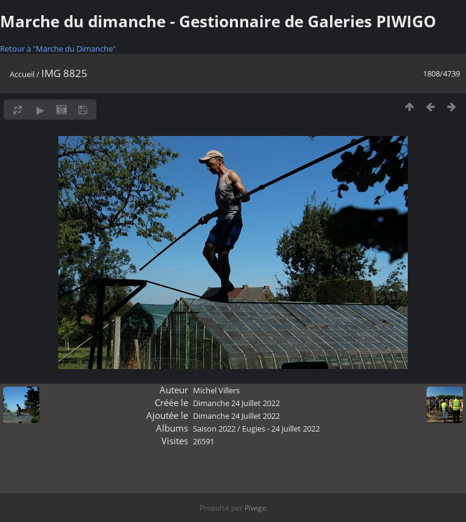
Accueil (22, 74)
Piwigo (255, 508)
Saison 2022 (214, 428)
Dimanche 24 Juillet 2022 (236, 403)
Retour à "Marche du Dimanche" (58, 48)
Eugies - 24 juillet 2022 (281, 428)
